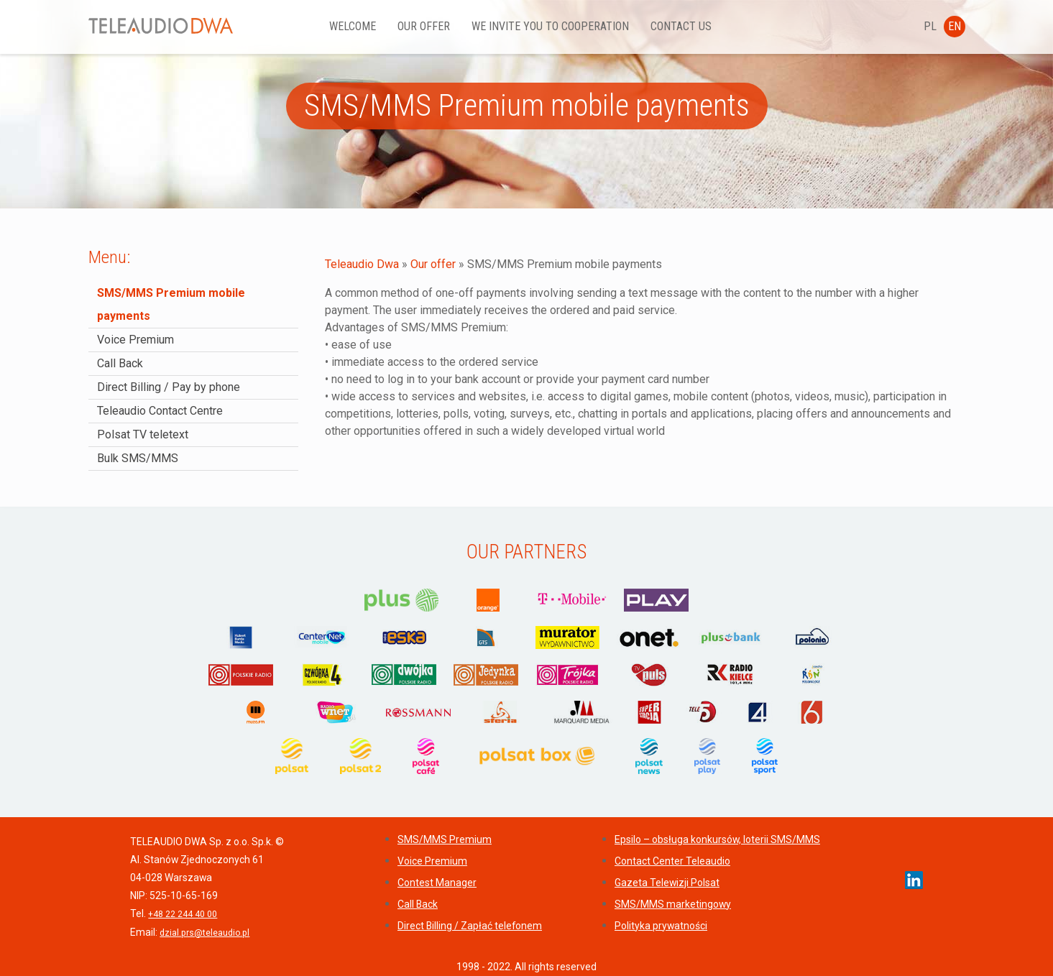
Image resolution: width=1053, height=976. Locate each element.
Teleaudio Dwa (362, 264)
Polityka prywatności (661, 925)
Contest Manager (437, 882)
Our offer (424, 26)
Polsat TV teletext (142, 434)
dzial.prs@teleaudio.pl (204, 933)
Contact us (681, 26)
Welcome (353, 26)
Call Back (120, 363)
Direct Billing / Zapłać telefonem (469, 925)
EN (954, 26)
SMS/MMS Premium (444, 839)
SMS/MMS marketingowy (673, 904)
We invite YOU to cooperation (551, 26)
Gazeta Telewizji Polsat (667, 882)
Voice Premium (135, 339)
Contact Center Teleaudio (672, 861)
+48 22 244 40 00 (182, 914)
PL (930, 26)
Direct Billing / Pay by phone (168, 387)
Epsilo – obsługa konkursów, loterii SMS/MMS (717, 839)
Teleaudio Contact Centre (160, 411)
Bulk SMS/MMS (137, 458)
